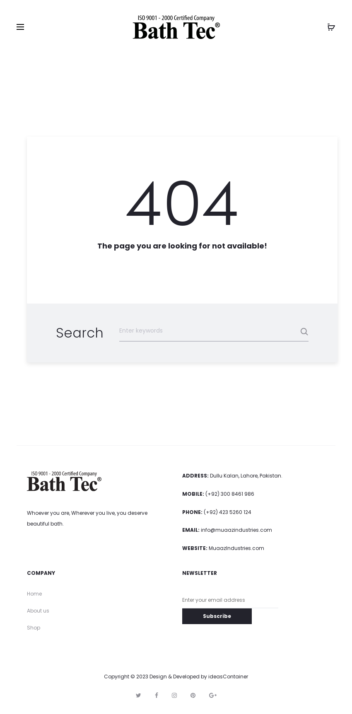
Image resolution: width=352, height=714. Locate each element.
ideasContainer (228, 676)
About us (38, 610)
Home (34, 593)
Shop (33, 627)
